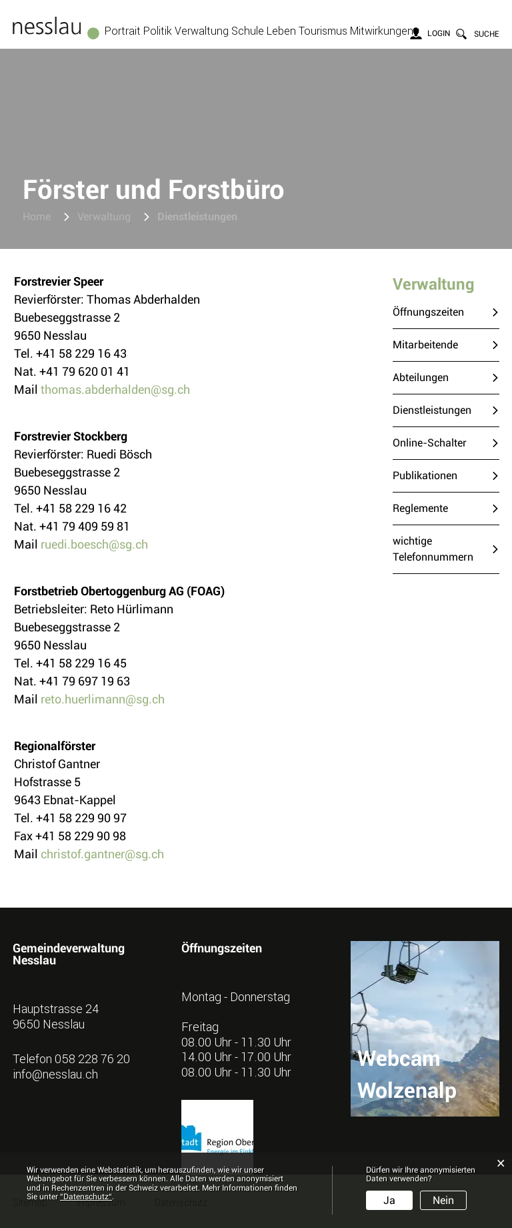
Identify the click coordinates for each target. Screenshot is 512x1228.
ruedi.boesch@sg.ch (94, 544)
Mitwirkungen (381, 30)
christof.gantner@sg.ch (102, 854)
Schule (247, 30)
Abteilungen (421, 377)
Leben (281, 30)
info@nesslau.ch (55, 1074)
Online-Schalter (430, 442)
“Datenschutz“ (86, 1196)
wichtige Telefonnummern (433, 549)
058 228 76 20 (92, 1058)
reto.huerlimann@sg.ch (103, 699)
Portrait (123, 30)
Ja (389, 1200)
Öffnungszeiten (428, 312)
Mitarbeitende (425, 344)
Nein (443, 1200)
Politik (157, 30)
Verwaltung (202, 30)
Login (438, 33)
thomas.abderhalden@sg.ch (115, 389)
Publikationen (425, 475)
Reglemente (420, 508)
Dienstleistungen (446, 409)
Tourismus (323, 30)
